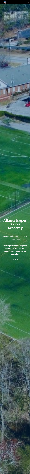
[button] (2, 2)
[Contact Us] (15, 259)
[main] (15, 224)
